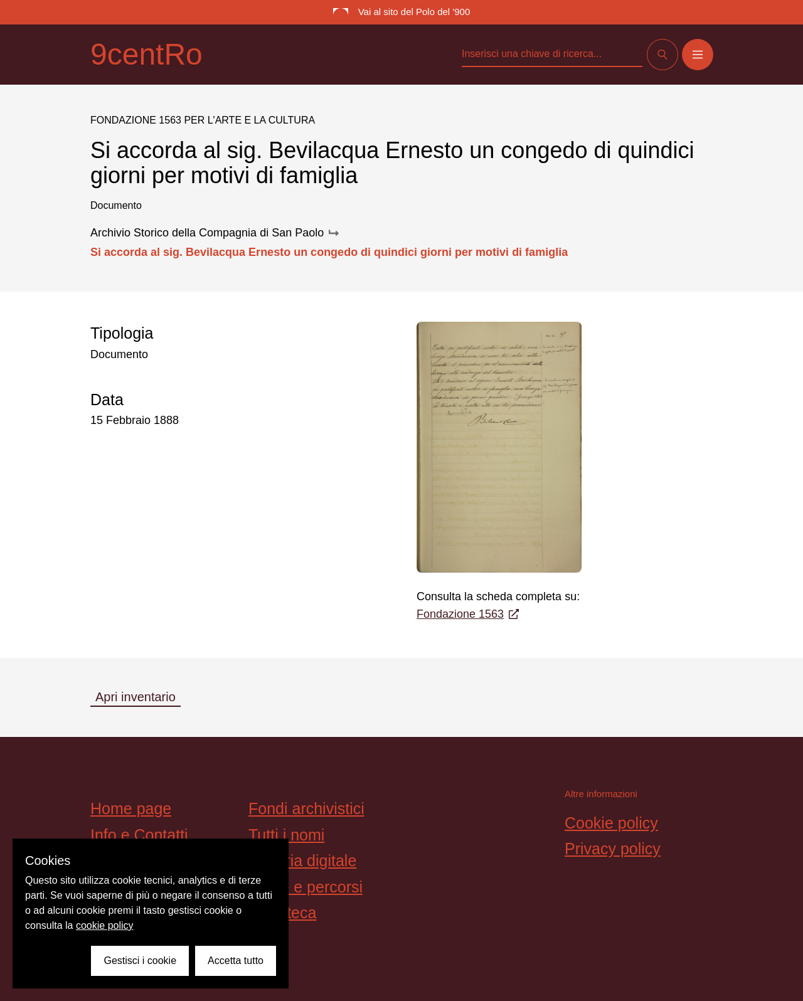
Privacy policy (613, 848)
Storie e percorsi (305, 887)
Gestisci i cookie (140, 960)
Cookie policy (611, 823)
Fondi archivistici (306, 808)
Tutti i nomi (286, 835)
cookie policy (105, 925)
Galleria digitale (302, 860)
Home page (130, 808)
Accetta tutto (235, 960)
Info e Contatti (139, 835)
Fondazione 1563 (468, 614)
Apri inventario (135, 697)
